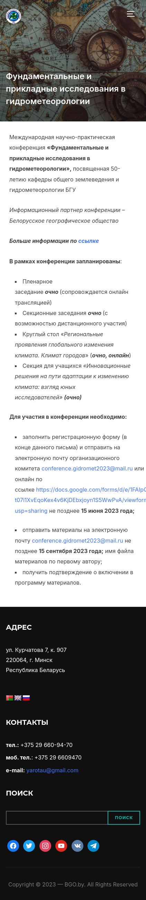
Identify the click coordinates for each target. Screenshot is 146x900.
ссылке (88, 240)
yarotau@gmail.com (52, 770)
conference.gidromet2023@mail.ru (87, 468)
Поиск (124, 817)
